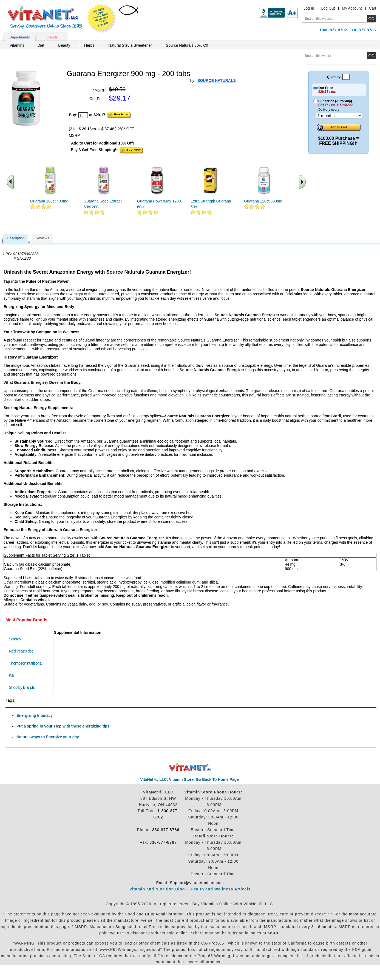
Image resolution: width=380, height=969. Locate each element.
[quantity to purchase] (83, 115)
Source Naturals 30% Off (187, 45)
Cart (372, 8)
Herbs (89, 45)
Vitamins (17, 45)
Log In (309, 8)
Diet (40, 45)
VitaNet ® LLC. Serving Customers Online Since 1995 (45, 17)
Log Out (328, 8)
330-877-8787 (163, 842)
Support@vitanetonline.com (197, 883)
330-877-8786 (165, 830)
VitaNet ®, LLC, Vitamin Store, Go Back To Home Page (189, 779)
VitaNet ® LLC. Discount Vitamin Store (190, 767)
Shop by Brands (23, 687)
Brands (52, 37)
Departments (19, 37)
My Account (352, 8)
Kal (11, 675)
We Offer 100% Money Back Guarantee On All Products (102, 18)
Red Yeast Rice (21, 651)
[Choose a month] (339, 115)
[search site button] (371, 55)
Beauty (64, 45)
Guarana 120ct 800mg (263, 201)
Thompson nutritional (25, 663)
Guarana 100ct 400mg (49, 201)
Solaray (15, 639)
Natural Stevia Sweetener (130, 45)
